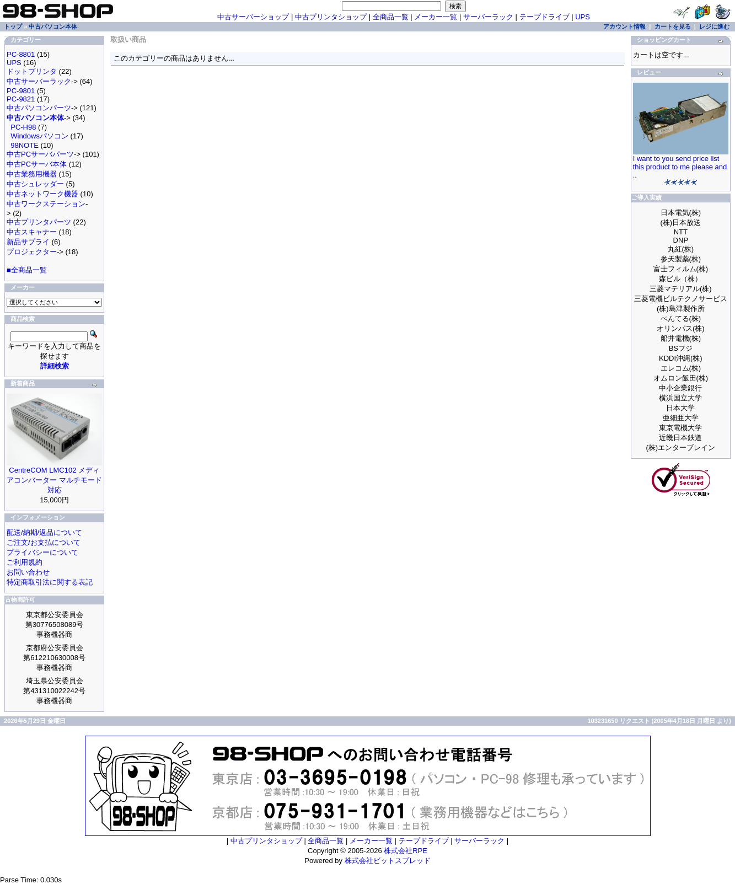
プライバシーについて (42, 552)
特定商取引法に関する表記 (50, 582)
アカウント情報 (624, 26)
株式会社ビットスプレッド (388, 860)
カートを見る (672, 26)
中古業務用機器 (32, 174)
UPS (582, 17)
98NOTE (24, 145)
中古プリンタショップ (331, 17)
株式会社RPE (405, 851)
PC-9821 (21, 99)
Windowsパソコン (39, 136)
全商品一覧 (391, 17)
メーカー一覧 (435, 17)
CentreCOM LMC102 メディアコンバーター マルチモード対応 (54, 480)
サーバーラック (488, 17)
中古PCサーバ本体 (37, 164)
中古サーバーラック (39, 81)
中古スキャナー (32, 232)
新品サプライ (28, 242)
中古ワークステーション (46, 204)
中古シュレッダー (35, 184)
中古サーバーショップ (253, 17)
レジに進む (714, 26)
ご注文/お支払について (44, 542)
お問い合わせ (28, 572)
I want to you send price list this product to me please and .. (680, 166)
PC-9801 (21, 91)
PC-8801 (21, 54)
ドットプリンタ (32, 71)
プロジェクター (32, 252)
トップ (13, 26)
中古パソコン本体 (53, 26)
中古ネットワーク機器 (42, 194)
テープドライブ (544, 17)
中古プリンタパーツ (39, 222)
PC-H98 (23, 127)
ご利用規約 (24, 562)
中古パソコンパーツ (39, 108)
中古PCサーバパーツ (40, 154)
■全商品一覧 (27, 270)
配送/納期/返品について (44, 532)
